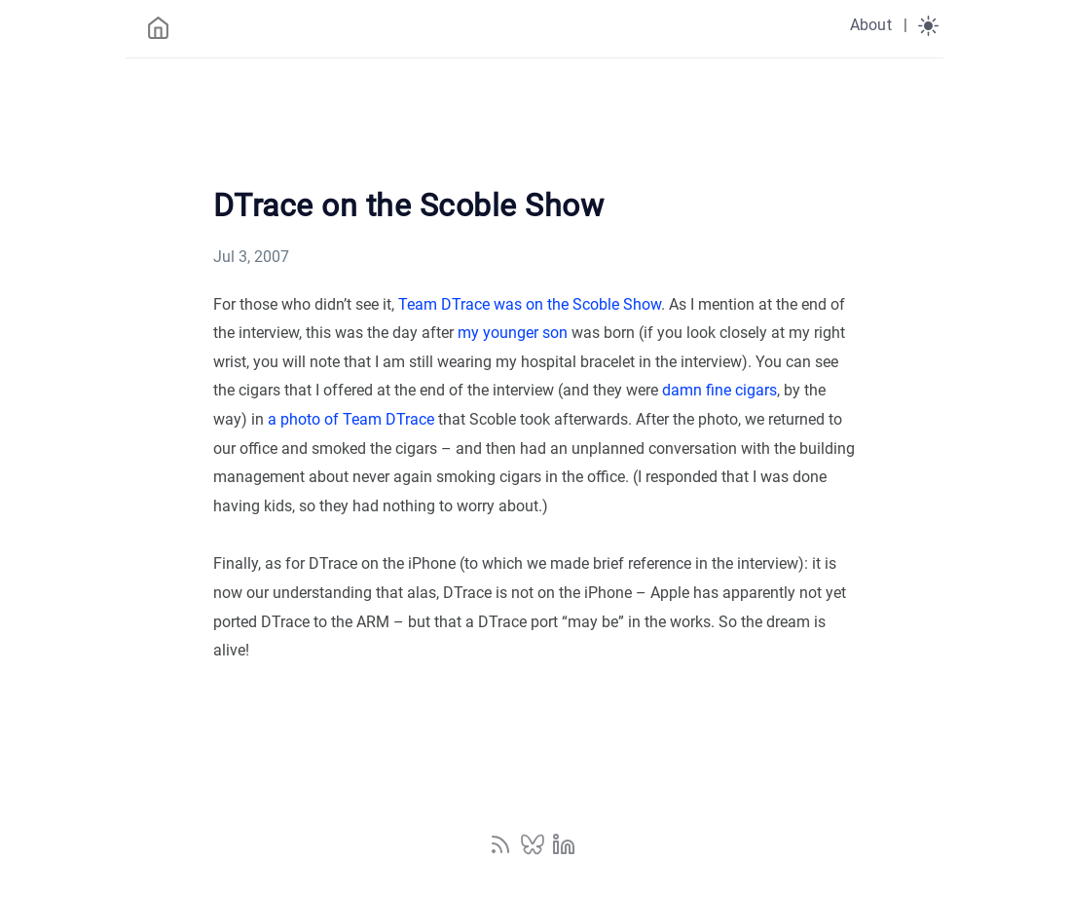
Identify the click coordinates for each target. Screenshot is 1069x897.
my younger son (513, 332)
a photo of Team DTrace (351, 419)
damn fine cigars (719, 390)
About (871, 25)
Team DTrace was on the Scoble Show (529, 304)
